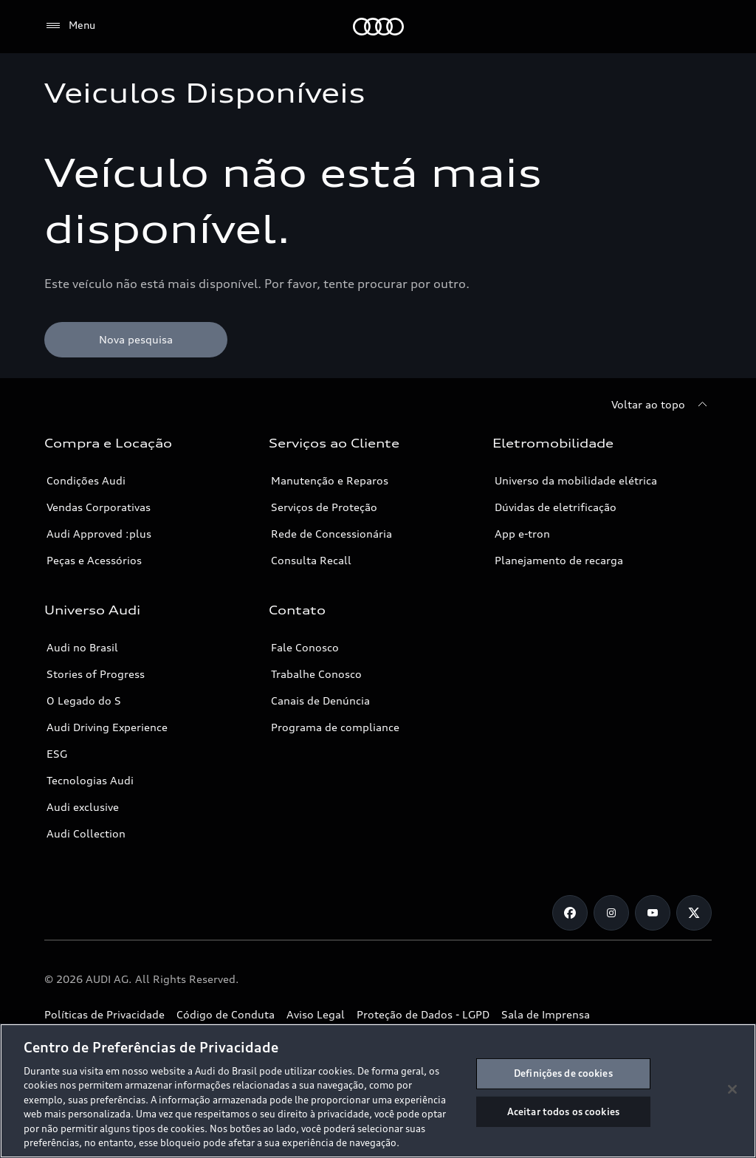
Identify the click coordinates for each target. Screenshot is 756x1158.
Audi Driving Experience (107, 727)
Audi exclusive (83, 807)
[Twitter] (694, 913)
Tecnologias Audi (90, 780)
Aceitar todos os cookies (563, 1111)
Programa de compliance (335, 727)
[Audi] (378, 26)
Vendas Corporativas (99, 507)
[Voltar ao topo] (661, 405)
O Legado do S (84, 700)
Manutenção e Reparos (329, 480)
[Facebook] (570, 913)
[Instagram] (611, 913)
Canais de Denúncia (320, 700)
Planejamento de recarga (559, 560)
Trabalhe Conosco (316, 674)
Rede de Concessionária (331, 533)
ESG (57, 753)
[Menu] (69, 26)
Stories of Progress (96, 674)
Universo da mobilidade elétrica (576, 480)
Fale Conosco (305, 647)
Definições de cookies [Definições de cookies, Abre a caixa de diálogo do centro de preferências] (563, 1073)
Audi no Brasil (82, 647)
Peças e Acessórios (94, 560)
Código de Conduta (225, 1014)
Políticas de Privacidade (104, 1014)
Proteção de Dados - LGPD (423, 1014)
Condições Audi (86, 480)
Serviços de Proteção (324, 507)
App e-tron (522, 533)
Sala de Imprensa (545, 1014)
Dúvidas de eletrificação (555, 507)
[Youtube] (652, 913)
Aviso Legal (315, 1014)
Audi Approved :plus (99, 533)
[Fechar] (732, 1089)
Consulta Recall (311, 560)
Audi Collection (86, 833)
